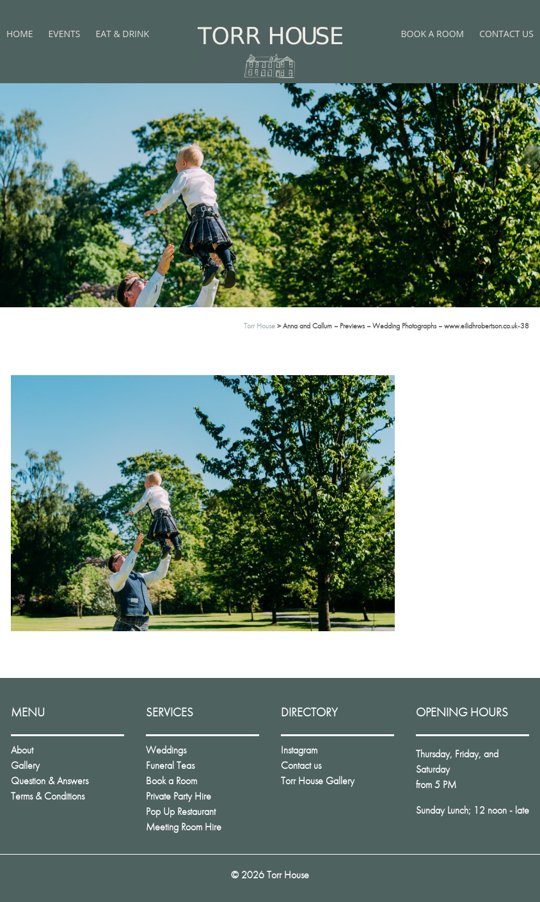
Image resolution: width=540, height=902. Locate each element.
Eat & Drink (122, 34)
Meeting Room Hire (183, 827)
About (22, 750)
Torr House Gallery (317, 780)
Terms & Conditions (47, 796)
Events (65, 34)
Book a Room (433, 34)
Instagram (299, 750)
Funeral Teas (170, 765)
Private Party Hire (178, 796)
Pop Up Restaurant (181, 811)
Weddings (166, 750)
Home (19, 34)
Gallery (25, 765)
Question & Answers (49, 780)
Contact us (506, 34)
